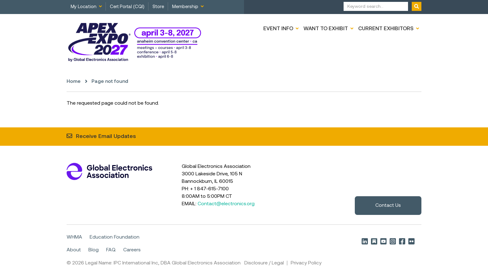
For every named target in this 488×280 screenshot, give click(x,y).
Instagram (393, 241)
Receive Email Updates (106, 136)
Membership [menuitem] (185, 7)
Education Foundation (114, 237)
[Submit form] (416, 6)
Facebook (402, 241)
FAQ (111, 250)
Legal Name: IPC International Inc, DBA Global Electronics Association (163, 263)
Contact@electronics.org (226, 204)
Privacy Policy (306, 263)
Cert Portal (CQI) (127, 7)
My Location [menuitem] (83, 7)
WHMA (74, 237)
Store (158, 7)
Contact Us (388, 205)
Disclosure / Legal (264, 263)
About (74, 250)
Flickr (411, 241)
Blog (93, 250)
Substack (374, 241)
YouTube (383, 241)
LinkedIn (365, 241)
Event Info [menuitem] (278, 28)
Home (74, 81)
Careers (132, 250)
